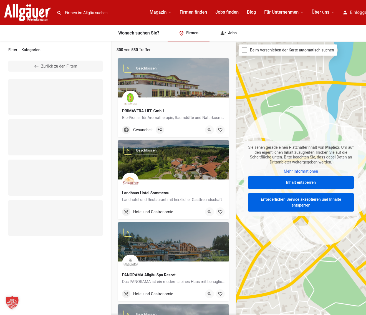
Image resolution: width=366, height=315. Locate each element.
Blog (251, 12)
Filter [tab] (12, 50)
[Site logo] (28, 12)
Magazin (158, 12)
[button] (12, 303)
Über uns (320, 12)
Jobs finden (227, 12)
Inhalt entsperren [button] (301, 182)
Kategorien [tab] (31, 50)
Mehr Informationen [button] (301, 171)
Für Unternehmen (281, 12)
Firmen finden (193, 12)
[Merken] (220, 129)
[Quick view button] (209, 129)
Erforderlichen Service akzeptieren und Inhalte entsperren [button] (301, 202)
